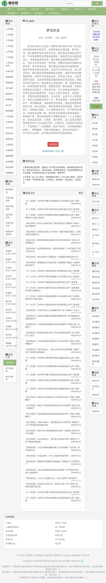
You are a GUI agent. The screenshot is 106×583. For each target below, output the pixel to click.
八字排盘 (9, 51)
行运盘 (95, 140)
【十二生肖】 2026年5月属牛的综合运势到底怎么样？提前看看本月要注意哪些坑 (53, 289)
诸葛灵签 (96, 282)
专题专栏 (96, 411)
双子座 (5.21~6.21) (11, 285)
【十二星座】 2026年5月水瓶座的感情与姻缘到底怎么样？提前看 (53, 390)
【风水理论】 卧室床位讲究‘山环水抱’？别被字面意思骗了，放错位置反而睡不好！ (53, 233)
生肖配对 (96, 333)
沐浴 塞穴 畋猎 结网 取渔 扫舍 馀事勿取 (96, 86)
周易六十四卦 (61, 523)
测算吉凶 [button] (93, 9)
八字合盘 (9, 46)
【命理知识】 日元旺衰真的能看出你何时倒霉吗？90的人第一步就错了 (53, 325)
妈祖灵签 (96, 294)
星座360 (9, 539)
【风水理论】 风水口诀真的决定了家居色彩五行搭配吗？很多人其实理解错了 (53, 224)
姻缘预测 (9, 156)
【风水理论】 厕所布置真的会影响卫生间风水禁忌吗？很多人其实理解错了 (53, 241)
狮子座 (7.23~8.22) (11, 302)
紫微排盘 (9, 77)
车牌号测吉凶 (9, 224)
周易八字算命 (61, 531)
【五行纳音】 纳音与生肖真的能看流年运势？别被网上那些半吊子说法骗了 (53, 432)
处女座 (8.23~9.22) (11, 311)
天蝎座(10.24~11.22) (11, 327)
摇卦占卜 (96, 218)
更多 (81, 193)
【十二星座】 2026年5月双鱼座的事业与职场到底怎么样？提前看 (53, 499)
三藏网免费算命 (12, 527)
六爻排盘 (9, 116)
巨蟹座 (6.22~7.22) (11, 294)
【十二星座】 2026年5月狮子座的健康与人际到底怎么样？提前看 (53, 202)
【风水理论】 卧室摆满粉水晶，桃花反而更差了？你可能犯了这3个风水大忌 (53, 250)
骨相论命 (9, 133)
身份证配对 (96, 362)
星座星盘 (9, 99)
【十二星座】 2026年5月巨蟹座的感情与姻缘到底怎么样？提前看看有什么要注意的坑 (53, 216)
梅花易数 (9, 111)
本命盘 (95, 123)
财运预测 (9, 167)
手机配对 (96, 350)
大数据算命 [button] (51, 9)
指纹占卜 (96, 229)
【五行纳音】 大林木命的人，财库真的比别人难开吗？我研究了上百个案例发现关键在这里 (53, 423)
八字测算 (9, 29)
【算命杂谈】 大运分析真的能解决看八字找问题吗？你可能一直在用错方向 (53, 448)
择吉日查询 (9, 378)
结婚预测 (9, 173)
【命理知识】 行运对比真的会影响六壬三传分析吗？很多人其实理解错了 (53, 342)
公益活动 (67, 555)
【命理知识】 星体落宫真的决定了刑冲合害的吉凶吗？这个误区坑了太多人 (53, 334)
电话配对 (96, 356)
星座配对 (96, 327)
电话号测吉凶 (9, 207)
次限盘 (95, 145)
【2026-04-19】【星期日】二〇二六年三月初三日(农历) (96, 66)
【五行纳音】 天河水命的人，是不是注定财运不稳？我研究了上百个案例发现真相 (53, 440)
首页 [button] (10, 9)
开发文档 (85, 555)
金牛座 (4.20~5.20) (11, 277)
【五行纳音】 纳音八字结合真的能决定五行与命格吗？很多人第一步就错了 (53, 407)
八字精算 (9, 35)
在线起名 (96, 395)
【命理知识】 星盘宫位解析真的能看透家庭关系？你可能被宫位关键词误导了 (53, 317)
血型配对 (96, 339)
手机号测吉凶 (9, 199)
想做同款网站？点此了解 (53, 151)
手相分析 (96, 185)
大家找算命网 (11, 535)
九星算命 (9, 122)
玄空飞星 (96, 201)
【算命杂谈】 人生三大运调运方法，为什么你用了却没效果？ (53, 479)
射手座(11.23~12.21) (11, 336)
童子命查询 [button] (54, 13)
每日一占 (96, 224)
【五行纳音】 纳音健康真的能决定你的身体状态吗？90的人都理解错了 (53, 415)
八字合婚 (9, 40)
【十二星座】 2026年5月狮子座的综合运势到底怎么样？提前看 (53, 375)
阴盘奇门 (9, 94)
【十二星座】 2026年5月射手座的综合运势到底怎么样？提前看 (53, 210)
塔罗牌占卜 (96, 244)
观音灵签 (96, 277)
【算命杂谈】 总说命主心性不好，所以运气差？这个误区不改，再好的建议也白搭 (53, 485)
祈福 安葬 (96, 99)
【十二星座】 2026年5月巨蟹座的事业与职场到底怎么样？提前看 (53, 367)
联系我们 (30, 555)
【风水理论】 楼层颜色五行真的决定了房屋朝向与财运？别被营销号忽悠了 (53, 264)
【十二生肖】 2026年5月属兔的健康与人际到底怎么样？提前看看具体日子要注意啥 (53, 297)
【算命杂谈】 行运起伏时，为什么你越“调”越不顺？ (53, 455)
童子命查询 (9, 369)
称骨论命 (9, 139)
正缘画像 (9, 150)
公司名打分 (96, 387)
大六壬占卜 (96, 253)
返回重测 (53, 144)
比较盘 (95, 129)
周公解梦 (9, 363)
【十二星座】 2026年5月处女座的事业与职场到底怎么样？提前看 (53, 381)
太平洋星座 (60, 539)
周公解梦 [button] (40, 13)
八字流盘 (9, 57)
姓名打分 (96, 381)
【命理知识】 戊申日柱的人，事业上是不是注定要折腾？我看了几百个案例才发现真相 (53, 351)
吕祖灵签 (96, 299)
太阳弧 (95, 151)
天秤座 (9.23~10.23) (11, 319)
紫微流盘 (9, 82)
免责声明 (48, 555)
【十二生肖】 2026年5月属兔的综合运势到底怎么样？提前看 (53, 283)
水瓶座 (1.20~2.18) (11, 252)
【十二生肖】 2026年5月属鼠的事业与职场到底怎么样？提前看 (53, 272)
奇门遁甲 (9, 88)
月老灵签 (96, 288)
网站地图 (76, 555)
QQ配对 (95, 344)
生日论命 (9, 128)
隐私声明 (58, 555)
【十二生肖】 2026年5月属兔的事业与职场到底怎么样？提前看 (53, 305)
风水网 (58, 543)
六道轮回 (9, 144)
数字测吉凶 (9, 190)
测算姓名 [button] (65, 9)
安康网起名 (10, 543)
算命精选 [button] (22, 9)
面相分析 (96, 179)
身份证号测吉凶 (9, 232)
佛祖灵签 (96, 271)
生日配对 (96, 322)
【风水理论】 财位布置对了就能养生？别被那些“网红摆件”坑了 (53, 258)
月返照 (95, 162)
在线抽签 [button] (12, 13)
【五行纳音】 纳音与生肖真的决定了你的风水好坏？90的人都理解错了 (53, 398)
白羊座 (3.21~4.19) (11, 269)
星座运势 (59, 535)
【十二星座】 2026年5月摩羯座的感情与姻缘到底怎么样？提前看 (53, 359)
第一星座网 (60, 527)
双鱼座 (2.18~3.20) (11, 260)
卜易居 (8, 523)
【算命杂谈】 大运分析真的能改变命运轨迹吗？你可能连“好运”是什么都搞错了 (53, 471)
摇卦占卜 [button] (79, 9)
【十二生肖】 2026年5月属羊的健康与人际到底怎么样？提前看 (53, 277)
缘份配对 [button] (26, 13)
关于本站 (20, 555)
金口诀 (8, 105)
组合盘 (95, 134)
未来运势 (9, 71)
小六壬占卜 (96, 236)
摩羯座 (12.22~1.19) (11, 344)
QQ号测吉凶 (9, 216)
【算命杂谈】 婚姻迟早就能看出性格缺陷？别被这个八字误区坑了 (53, 463)
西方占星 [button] (36, 9)
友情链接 (39, 555)
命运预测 (9, 161)
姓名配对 (96, 316)
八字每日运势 (9, 64)
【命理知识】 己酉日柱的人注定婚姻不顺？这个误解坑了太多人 (53, 311)
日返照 (95, 157)
